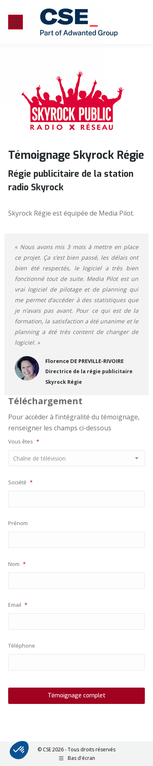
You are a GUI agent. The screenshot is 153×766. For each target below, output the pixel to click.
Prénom (18, 523)
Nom (17, 564)
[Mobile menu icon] (15, 22)
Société (20, 482)
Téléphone (21, 645)
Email (17, 604)
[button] (19, 750)
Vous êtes (23, 441)
